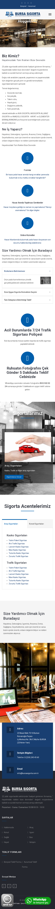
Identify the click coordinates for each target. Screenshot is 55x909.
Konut (6, 832)
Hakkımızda (9, 827)
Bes (31, 837)
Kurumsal (31, 6)
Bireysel (23, 6)
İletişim (32, 842)
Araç (31, 827)
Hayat (6, 842)
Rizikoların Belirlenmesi (14, 271)
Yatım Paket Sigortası (18, 540)
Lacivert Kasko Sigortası (19, 547)
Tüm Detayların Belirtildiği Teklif (17, 300)
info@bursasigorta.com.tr (28, 773)
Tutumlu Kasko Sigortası (19, 553)
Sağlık (6, 837)
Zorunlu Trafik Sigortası (18, 556)
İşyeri (31, 832)
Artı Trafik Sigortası (17, 544)
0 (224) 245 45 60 (31, 757)
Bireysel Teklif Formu (12, 862)
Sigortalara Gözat (14, 477)
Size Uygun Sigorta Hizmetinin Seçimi (20, 292)
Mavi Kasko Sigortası (17, 550)
